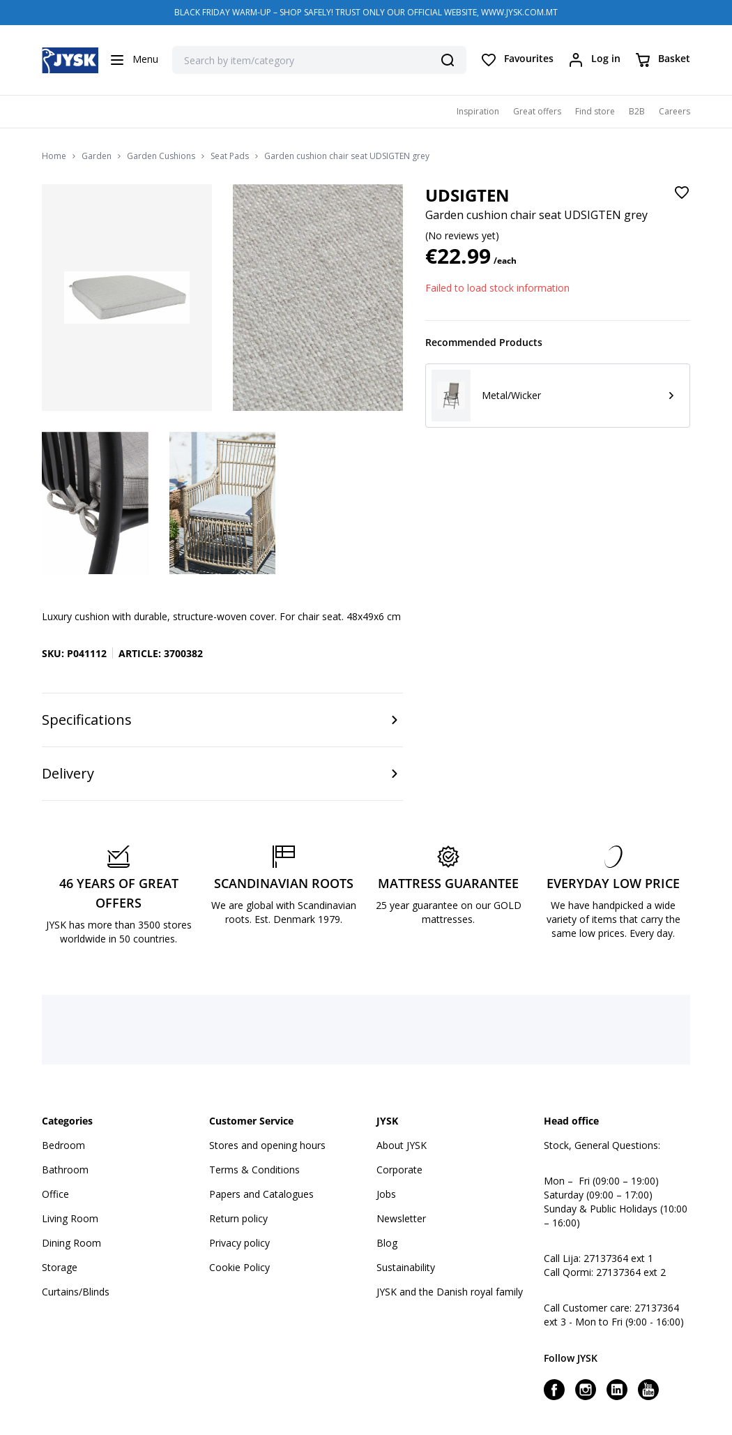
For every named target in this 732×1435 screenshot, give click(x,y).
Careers (674, 111)
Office (55, 1194)
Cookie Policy (239, 1267)
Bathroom (65, 1169)
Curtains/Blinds (75, 1291)
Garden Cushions (161, 156)
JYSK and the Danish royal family (449, 1291)
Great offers (537, 111)
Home (54, 156)
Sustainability (405, 1267)
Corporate (399, 1169)
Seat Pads (230, 156)
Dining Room (71, 1242)
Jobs (386, 1194)
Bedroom (63, 1145)
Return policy (238, 1218)
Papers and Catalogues (261, 1194)
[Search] (447, 60)
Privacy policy (239, 1242)
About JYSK (401, 1145)
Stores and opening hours (267, 1145)
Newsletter (401, 1218)
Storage (59, 1267)
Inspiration (478, 111)
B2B (637, 111)
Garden (97, 156)
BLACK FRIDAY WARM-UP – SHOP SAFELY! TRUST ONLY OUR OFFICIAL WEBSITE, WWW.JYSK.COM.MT (366, 12)
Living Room (70, 1218)
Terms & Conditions (254, 1169)
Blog (386, 1242)
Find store (595, 111)
